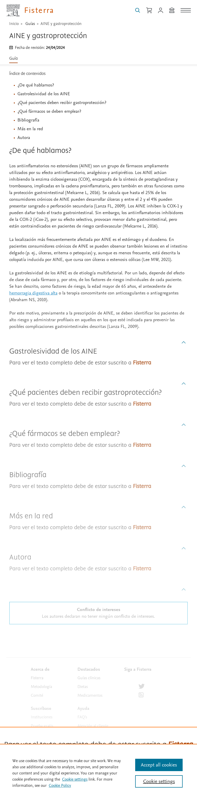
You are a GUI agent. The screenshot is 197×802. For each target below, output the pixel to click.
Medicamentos (89, 695)
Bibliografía (28, 120)
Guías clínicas (88, 678)
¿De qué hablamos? (35, 85)
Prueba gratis (42, 726)
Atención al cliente (92, 726)
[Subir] (184, 342)
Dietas (82, 687)
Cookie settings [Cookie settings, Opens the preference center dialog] (159, 781)
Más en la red (30, 129)
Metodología (41, 687)
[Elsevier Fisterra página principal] (30, 10)
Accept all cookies (159, 765)
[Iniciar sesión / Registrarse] (160, 10)
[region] (98, 773)
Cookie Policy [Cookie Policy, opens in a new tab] (60, 785)
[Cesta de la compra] (149, 10)
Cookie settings (74, 779)
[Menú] (186, 10)
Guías (30, 24)
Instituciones (41, 717)
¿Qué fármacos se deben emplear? (49, 111)
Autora (23, 138)
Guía (13, 58)
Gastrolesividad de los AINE (43, 94)
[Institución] (171, 10)
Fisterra (37, 678)
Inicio (14, 24)
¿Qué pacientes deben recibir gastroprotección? (61, 103)
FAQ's (82, 717)
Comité (37, 695)
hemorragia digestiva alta (33, 293)
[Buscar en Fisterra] (137, 10)
